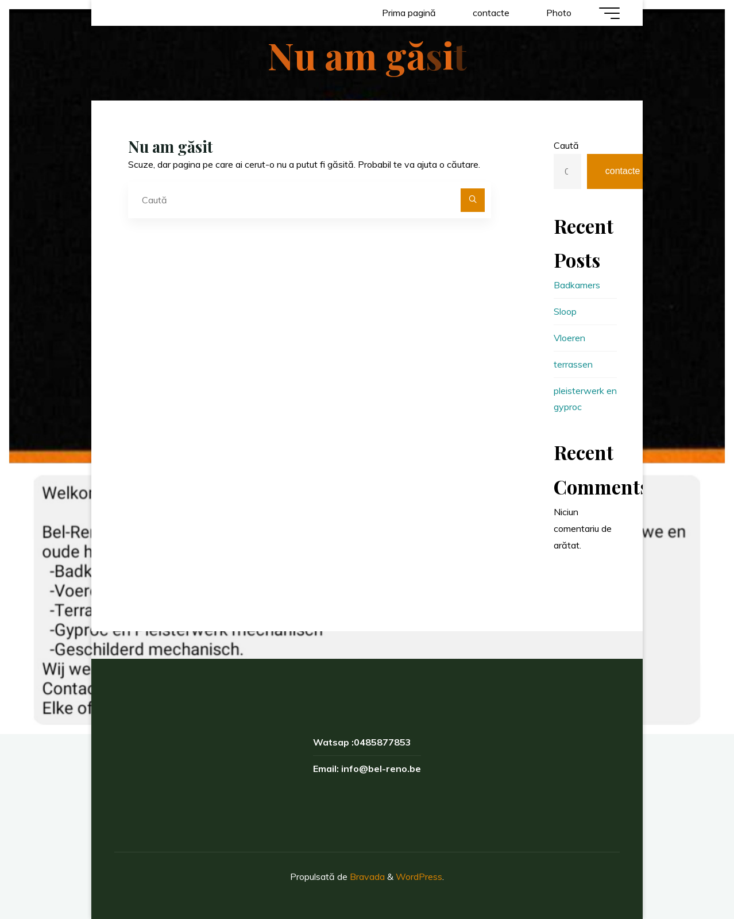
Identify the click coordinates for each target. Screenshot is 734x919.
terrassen (573, 364)
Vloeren (569, 337)
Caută (566, 145)
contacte (622, 171)
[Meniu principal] (609, 13)
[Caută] (473, 200)
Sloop (565, 311)
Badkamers (577, 285)
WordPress (419, 876)
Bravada (366, 876)
